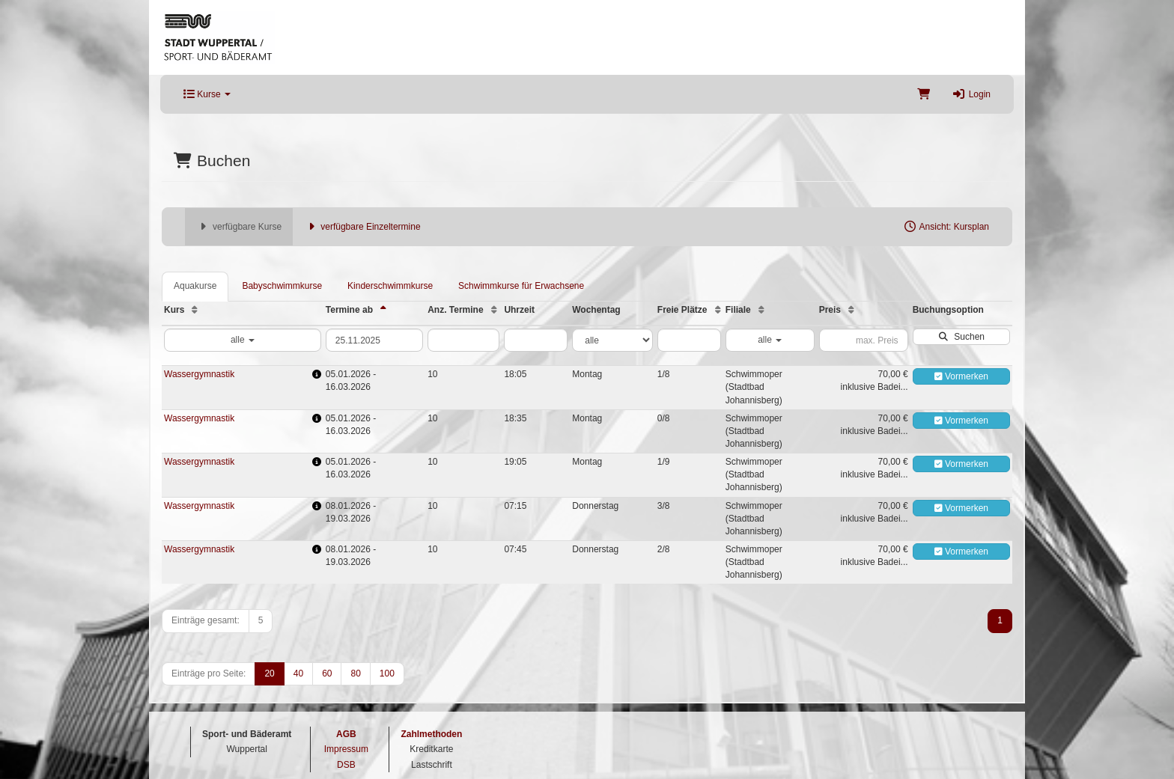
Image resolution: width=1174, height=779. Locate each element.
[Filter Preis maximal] (863, 340)
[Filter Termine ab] (374, 340)
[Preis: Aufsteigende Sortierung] (851, 310)
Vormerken (961, 376)
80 (355, 673)
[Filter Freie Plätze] (689, 340)
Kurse (207, 94)
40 (298, 673)
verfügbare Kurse (239, 227)
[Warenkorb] (923, 94)
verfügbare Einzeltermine (362, 227)
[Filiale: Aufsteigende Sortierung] (761, 310)
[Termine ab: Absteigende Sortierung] (383, 310)
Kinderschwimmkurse (390, 286)
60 (327, 673)
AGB (346, 734)
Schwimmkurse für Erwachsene (521, 286)
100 (387, 673)
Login (971, 94)
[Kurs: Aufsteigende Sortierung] (195, 310)
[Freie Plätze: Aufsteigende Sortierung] (718, 310)
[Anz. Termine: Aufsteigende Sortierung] (494, 310)
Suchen (961, 337)
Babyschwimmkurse (282, 286)
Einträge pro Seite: (208, 673)
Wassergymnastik (199, 374)
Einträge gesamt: (205, 620)
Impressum (346, 749)
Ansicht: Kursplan (946, 227)
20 (269, 673)
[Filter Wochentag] (612, 340)
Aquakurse (195, 286)
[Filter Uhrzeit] (536, 340)
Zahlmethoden (431, 734)
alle (243, 339)
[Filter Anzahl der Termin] (463, 340)
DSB (346, 765)
